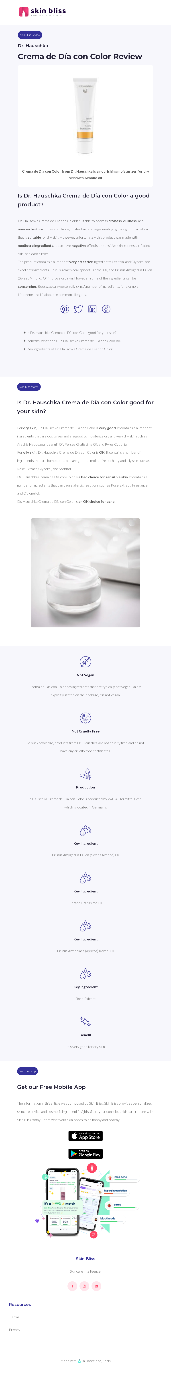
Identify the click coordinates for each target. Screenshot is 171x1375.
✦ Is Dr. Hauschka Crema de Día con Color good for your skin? (69, 332)
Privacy (14, 1329)
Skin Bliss (85, 1258)
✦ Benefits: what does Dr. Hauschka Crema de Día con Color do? (72, 341)
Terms (14, 1317)
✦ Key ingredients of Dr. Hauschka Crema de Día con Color (67, 349)
